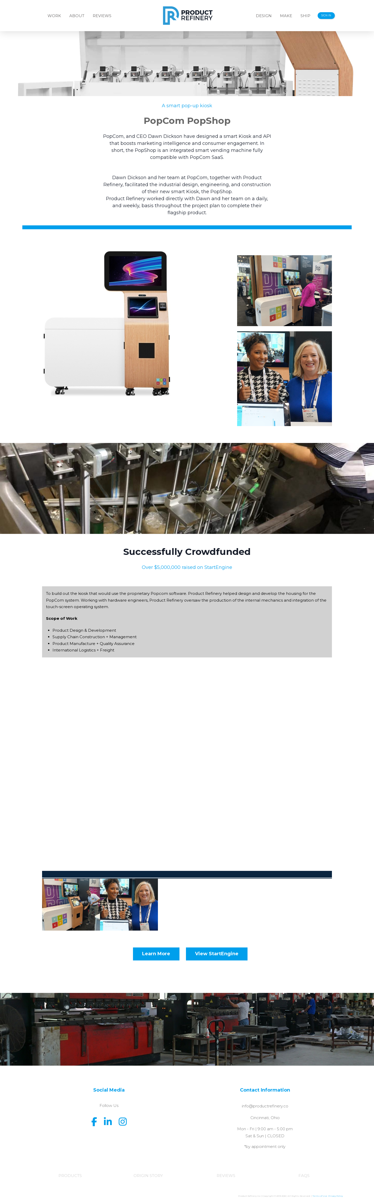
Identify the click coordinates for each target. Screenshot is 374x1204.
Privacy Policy (335, 1196)
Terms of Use (320, 1196)
